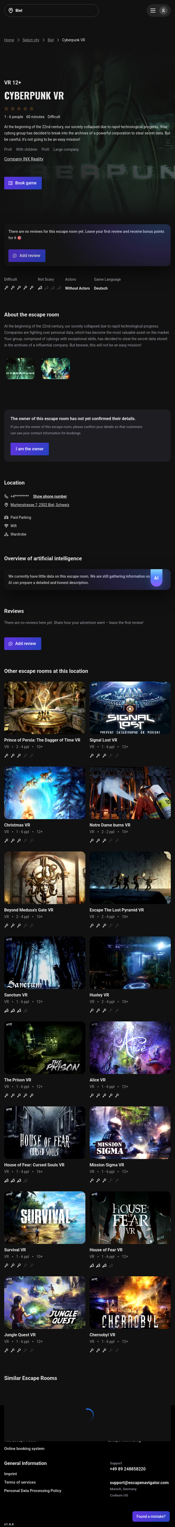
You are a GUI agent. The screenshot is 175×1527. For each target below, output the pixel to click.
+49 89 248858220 (128, 1468)
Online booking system (24, 1448)
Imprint (10, 1473)
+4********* (20, 496)
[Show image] (20, 369)
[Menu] (159, 10)
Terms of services (20, 1482)
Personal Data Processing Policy (32, 1490)
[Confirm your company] (30, 449)
